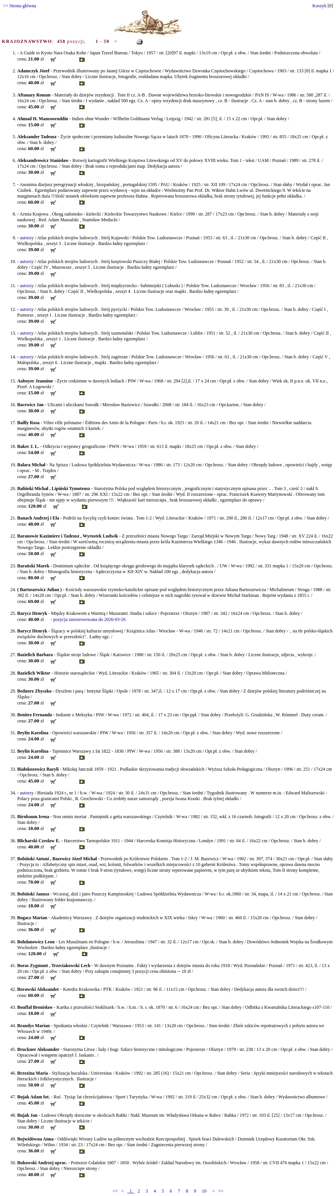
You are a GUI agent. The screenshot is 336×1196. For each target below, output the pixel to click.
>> (220, 1191)
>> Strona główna (19, 5)
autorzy (27, 237)
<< (115, 1191)
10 (204, 1191)
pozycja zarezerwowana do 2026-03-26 (89, 619)
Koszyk (319, 5)
